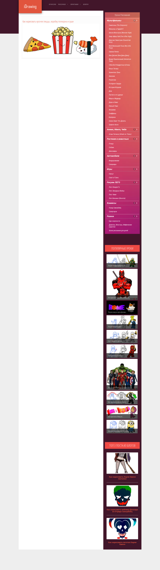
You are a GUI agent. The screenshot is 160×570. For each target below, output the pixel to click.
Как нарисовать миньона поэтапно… (118, 431)
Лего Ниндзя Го (114, 187)
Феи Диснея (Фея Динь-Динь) (119, 55)
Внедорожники (114, 161)
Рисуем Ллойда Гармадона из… (117, 265)
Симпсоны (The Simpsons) (118, 25)
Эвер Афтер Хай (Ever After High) (120, 36)
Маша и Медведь (115, 99)
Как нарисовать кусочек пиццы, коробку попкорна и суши (48, 21)
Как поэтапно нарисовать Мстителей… (119, 387)
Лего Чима (112, 195)
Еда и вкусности (114, 221)
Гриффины (112, 113)
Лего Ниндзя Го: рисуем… (115, 341)
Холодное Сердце (115, 84)
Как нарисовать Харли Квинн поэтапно (122, 478)
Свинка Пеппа (114, 52)
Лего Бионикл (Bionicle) (117, 198)
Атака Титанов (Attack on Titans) (120, 134)
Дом (110, 91)
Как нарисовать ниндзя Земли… (117, 402)
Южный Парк (113, 106)
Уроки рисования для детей (118, 231)
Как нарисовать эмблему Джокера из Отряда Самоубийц (122, 510)
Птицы (111, 144)
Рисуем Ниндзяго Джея (114, 326)
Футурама (112, 110)
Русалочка (112, 80)
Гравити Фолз (113, 125)
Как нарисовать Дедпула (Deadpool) (118, 297)
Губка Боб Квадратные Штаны (119, 65)
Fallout (111, 174)
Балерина (112, 117)
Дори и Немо (113, 102)
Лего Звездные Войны (116, 191)
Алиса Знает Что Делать (117, 121)
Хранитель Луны (114, 72)
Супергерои (113, 212)
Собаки (111, 147)
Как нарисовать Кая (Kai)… (115, 355)
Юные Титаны (113, 69)
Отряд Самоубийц (115, 208)
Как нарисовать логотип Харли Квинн (122, 543)
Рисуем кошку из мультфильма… (117, 312)
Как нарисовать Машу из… (115, 416)
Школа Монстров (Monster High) (120, 33)
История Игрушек (115, 87)
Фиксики (112, 76)
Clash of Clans (114, 178)
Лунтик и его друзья (116, 95)
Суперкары (112, 164)
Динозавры (113, 151)
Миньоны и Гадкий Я (116, 29)
